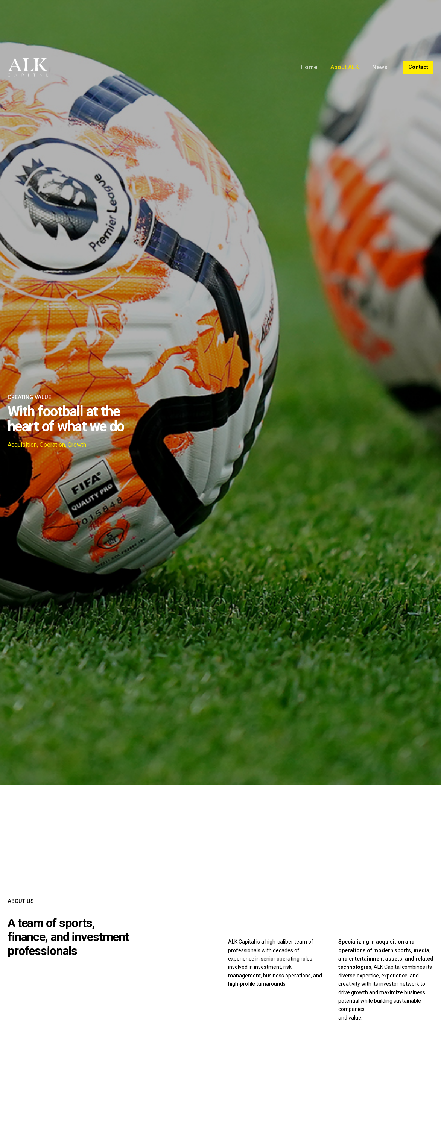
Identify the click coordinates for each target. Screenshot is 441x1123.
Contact (418, 67)
